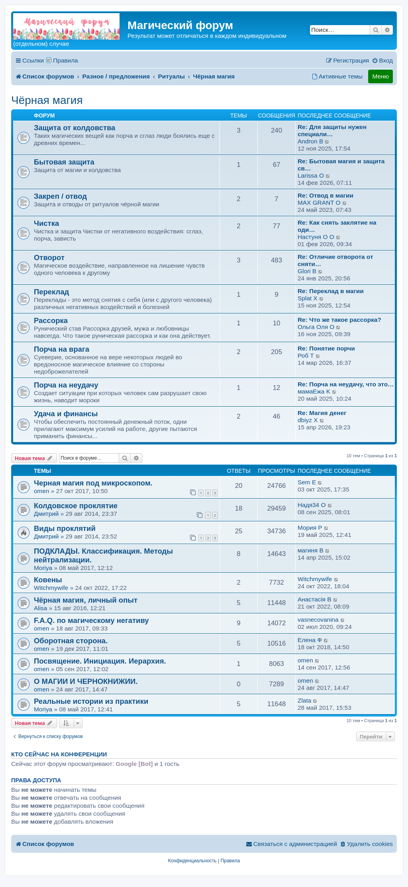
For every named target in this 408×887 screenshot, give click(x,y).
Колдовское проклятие (76, 505)
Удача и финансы (66, 413)
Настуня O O (316, 236)
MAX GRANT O (319, 202)
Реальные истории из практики (91, 701)
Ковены (48, 580)
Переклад (51, 292)
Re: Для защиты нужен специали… (332, 130)
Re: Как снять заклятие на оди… (337, 226)
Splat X (308, 298)
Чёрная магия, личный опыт (85, 600)
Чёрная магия (47, 100)
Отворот (49, 257)
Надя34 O (312, 504)
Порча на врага (61, 349)
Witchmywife (51, 587)
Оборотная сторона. (71, 640)
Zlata (304, 700)
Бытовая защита (64, 162)
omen (41, 491)
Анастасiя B (314, 599)
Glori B (307, 271)
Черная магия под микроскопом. (93, 483)
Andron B (310, 141)
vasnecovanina (318, 619)
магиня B (311, 550)
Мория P (310, 527)
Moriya (43, 567)
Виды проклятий (65, 528)
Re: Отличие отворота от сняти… (335, 260)
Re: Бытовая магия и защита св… (341, 165)
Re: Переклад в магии (331, 291)
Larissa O (311, 175)
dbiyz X (308, 420)
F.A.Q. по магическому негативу (91, 620)
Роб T (306, 355)
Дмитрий (46, 513)
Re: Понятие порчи (326, 348)
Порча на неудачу (66, 385)
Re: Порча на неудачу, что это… (346, 384)
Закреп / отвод (60, 196)
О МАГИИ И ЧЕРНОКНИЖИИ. (85, 681)
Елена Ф (310, 639)
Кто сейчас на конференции (59, 754)
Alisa (40, 608)
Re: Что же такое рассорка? (339, 319)
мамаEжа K (314, 391)
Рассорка (51, 320)
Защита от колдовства (74, 127)
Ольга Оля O (316, 326)
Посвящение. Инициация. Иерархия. (100, 661)
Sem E (307, 482)
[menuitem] (382, 60)
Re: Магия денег (322, 412)
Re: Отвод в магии (325, 195)
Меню (380, 76)
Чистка (46, 223)
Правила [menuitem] (65, 60)
